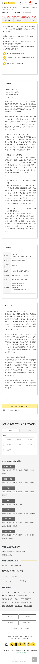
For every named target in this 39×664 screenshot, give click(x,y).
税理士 (4, 551)
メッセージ (31, 20)
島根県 (9, 522)
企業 (12, 565)
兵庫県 (20, 513)
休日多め (4, 595)
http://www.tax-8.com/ (18, 260)
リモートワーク (7, 592)
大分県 (26, 535)
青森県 (9, 470)
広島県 (20, 522)
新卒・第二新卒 (26, 599)
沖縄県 (11, 538)
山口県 (26, 522)
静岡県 (9, 504)
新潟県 (4, 482)
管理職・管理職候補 (21, 602)
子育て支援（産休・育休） (10, 599)
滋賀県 (4, 513)
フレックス (30, 592)
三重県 (20, 504)
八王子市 (30, 7)
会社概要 (27, 617)
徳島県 (32, 522)
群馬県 (30, 439)
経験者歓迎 (18, 606)
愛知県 (15, 504)
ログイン (26, 3)
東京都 (25, 7)
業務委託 (23, 581)
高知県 (15, 526)
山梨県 (26, 482)
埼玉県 (9, 445)
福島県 (4, 473)
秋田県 (26, 470)
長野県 (32, 482)
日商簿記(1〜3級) (7, 555)
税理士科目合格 (20, 551)
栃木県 (19, 439)
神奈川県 (8, 450)
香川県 (4, 526)
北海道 (4, 470)
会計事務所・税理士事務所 (18, 595)
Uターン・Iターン (19, 592)
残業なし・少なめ (7, 602)
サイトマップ (27, 622)
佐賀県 (9, 535)
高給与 (32, 602)
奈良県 (26, 513)
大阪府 (15, 513)
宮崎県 (32, 535)
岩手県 (15, 470)
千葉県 (19, 445)
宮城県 (20, 470)
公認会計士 (10, 551)
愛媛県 (9, 526)
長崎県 (15, 535)
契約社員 (14, 576)
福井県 (20, 482)
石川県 (15, 482)
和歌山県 (32, 513)
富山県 (9, 482)
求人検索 (21, 3)
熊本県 (20, 535)
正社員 (5, 576)
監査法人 (18, 565)
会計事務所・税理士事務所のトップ (12, 7)
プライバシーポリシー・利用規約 (19, 628)
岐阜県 (4, 504)
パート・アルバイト (9, 581)
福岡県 (4, 535)
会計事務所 (5, 565)
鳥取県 (4, 522)
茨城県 (9, 439)
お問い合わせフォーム (19, 652)
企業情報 (7, 20)
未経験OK (9, 606)
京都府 (9, 513)
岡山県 (15, 522)
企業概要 (19, 20)
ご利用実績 (10, 622)
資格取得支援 (28, 606)
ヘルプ (10, 617)
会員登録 (31, 3)
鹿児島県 (4, 538)
